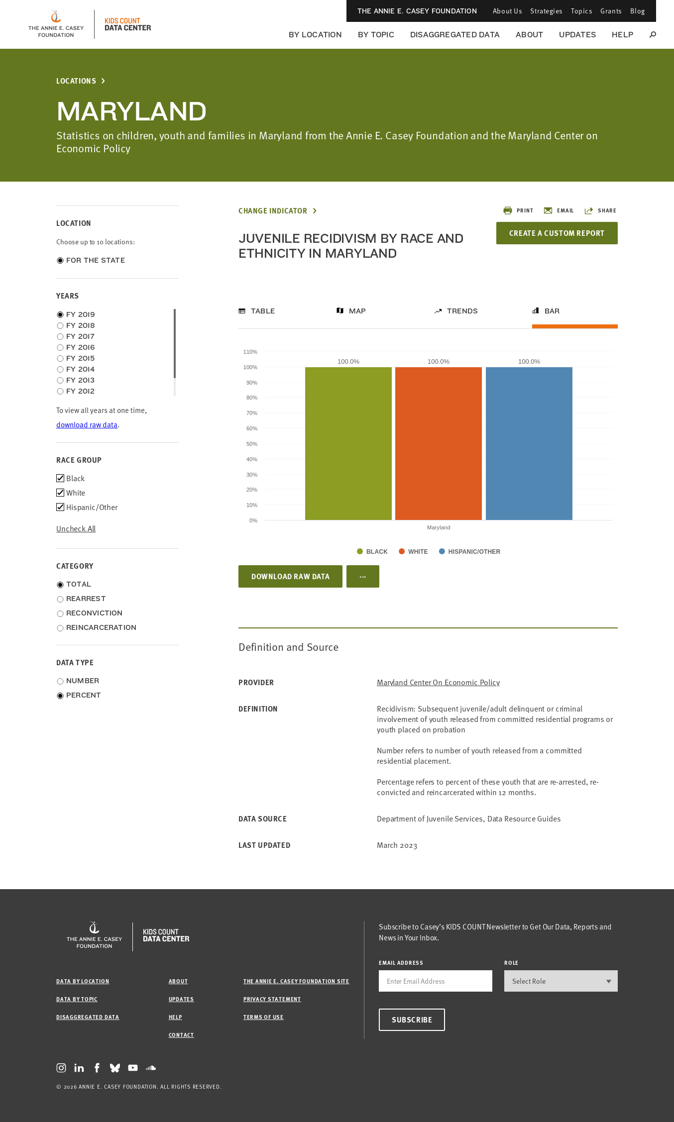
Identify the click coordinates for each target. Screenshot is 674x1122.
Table (263, 310)
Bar (552, 310)
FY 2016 (80, 347)
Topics (581, 10)
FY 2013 (80, 380)
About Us (507, 10)
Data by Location (82, 981)
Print (518, 210)
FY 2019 (81, 314)
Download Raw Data (290, 576)
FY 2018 (81, 325)
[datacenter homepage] (128, 24)
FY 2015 (80, 358)
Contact (181, 1034)
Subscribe (412, 1019)
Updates (577, 34)
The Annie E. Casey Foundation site (296, 981)
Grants (611, 10)
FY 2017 (80, 336)
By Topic (376, 34)
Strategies (546, 10)
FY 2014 (80, 369)
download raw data (86, 424)
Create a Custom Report (557, 232)
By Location (315, 34)
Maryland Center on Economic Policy (438, 682)
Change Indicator (273, 210)
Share (600, 210)
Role (511, 962)
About (529, 34)
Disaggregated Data (455, 34)
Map (357, 310)
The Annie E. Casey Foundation (417, 11)
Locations (76, 81)
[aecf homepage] (56, 24)
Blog (637, 10)
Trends (462, 310)
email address (401, 962)
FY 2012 (80, 391)
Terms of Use (263, 1016)
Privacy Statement (272, 999)
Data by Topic (77, 999)
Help (622, 34)
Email (558, 210)
